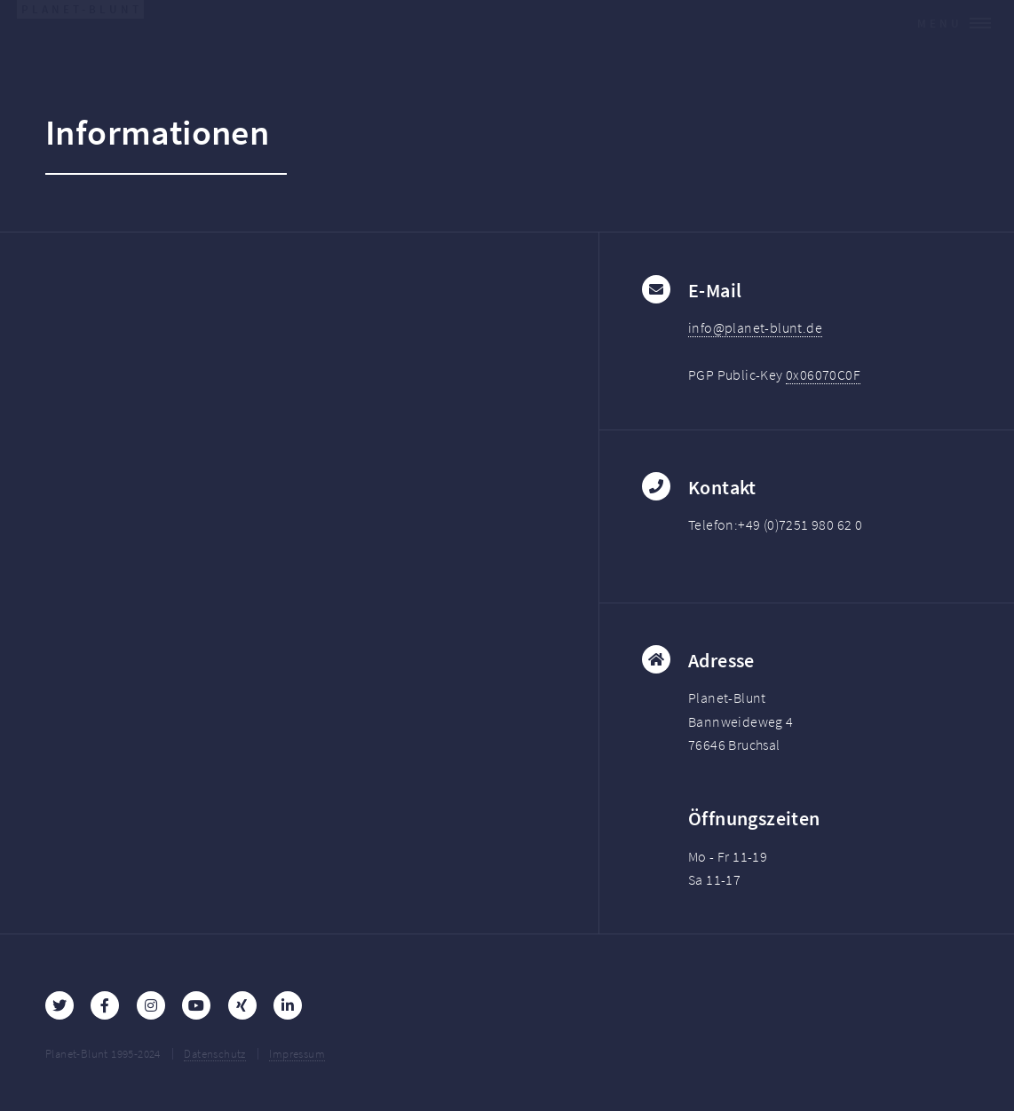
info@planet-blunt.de (755, 327)
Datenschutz (214, 1053)
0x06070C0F (823, 374)
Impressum (297, 1053)
